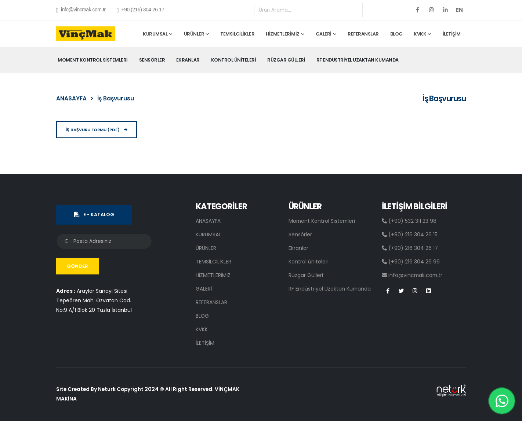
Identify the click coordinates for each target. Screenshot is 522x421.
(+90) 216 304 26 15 (410, 234)
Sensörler (152, 60)
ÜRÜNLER (194, 34)
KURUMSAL (155, 34)
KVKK (420, 34)
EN (459, 10)
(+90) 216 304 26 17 (410, 248)
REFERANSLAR (363, 34)
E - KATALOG (94, 214)
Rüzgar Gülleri (286, 60)
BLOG (396, 34)
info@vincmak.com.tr (80, 10)
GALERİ (323, 34)
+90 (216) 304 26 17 (140, 10)
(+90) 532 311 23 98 (409, 221)
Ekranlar (188, 60)
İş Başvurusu (115, 98)
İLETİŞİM (452, 34)
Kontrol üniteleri (233, 60)
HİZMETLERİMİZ (283, 34)
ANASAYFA (71, 98)
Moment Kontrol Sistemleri (93, 60)
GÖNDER (77, 266)
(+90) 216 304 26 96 (411, 261)
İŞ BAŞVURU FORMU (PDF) (96, 130)
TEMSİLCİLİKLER (237, 34)
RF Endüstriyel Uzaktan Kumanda (357, 60)
